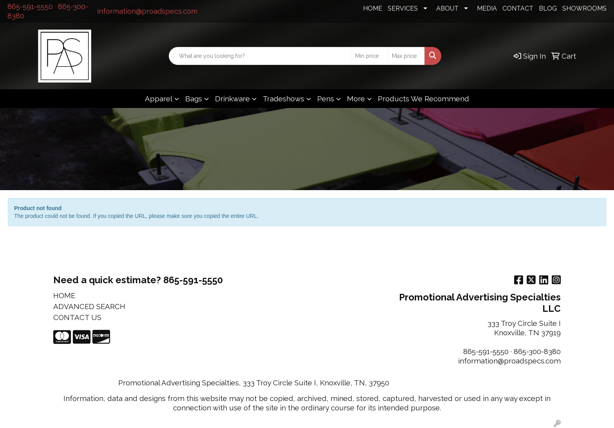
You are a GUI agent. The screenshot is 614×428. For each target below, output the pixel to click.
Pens (325, 98)
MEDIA (487, 8)
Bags (193, 98)
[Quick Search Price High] (406, 56)
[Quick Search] (260, 56)
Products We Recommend (423, 98)
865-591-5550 (30, 6)
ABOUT (447, 8)
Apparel (158, 98)
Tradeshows (283, 98)
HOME (372, 8)
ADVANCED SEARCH (89, 306)
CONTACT (517, 8)
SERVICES (403, 8)
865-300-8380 (537, 351)
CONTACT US (77, 317)
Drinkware (232, 98)
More (356, 98)
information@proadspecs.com (147, 11)
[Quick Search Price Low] (369, 56)
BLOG (548, 8)
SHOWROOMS (584, 8)
